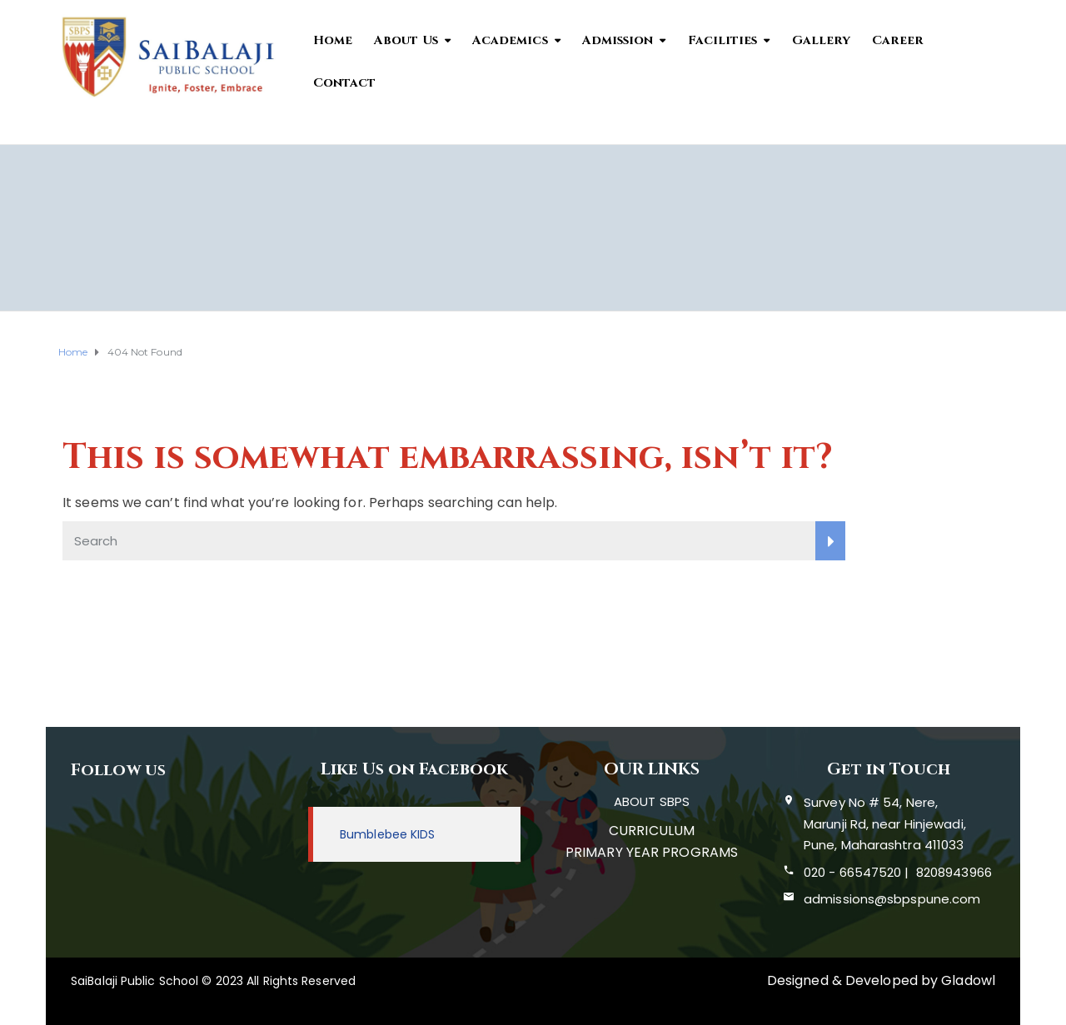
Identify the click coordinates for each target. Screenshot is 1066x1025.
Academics (510, 40)
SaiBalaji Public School (134, 981)
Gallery (821, 40)
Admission (618, 40)
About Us (406, 40)
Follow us (118, 770)
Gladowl (968, 980)
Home (332, 40)
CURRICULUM (652, 830)
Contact (344, 83)
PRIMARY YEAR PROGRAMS (651, 852)
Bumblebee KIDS (387, 834)
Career (897, 40)
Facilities (723, 40)
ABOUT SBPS (652, 801)
